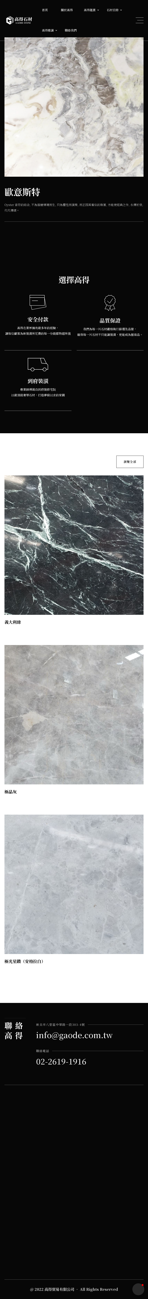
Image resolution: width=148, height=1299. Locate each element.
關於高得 (67, 10)
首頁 (45, 10)
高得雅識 (48, 30)
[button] (47, 10)
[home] (19, 20)
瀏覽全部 (130, 461)
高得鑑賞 (90, 10)
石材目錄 (113, 10)
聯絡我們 (71, 30)
